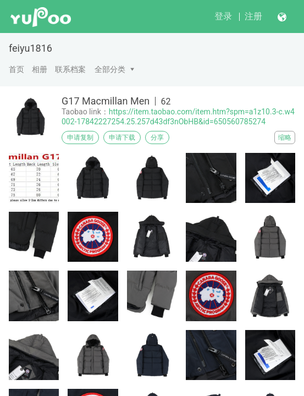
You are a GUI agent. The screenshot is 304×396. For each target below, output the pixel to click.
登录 (223, 16)
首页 (16, 69)
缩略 (284, 137)
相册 (39, 69)
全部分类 (110, 69)
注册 (253, 16)
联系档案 (70, 69)
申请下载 (122, 137)
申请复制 (80, 137)
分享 (157, 137)
